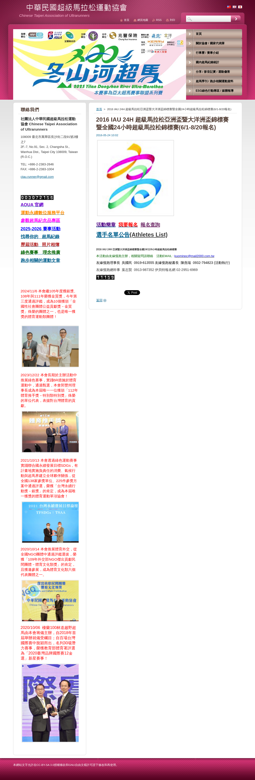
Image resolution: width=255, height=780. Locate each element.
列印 (172, 19)
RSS (158, 19)
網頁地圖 (142, 19)
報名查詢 (150, 224)
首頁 (99, 109)
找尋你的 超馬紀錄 (40, 236)
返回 (99, 300)
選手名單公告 (113, 235)
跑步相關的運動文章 (40, 260)
